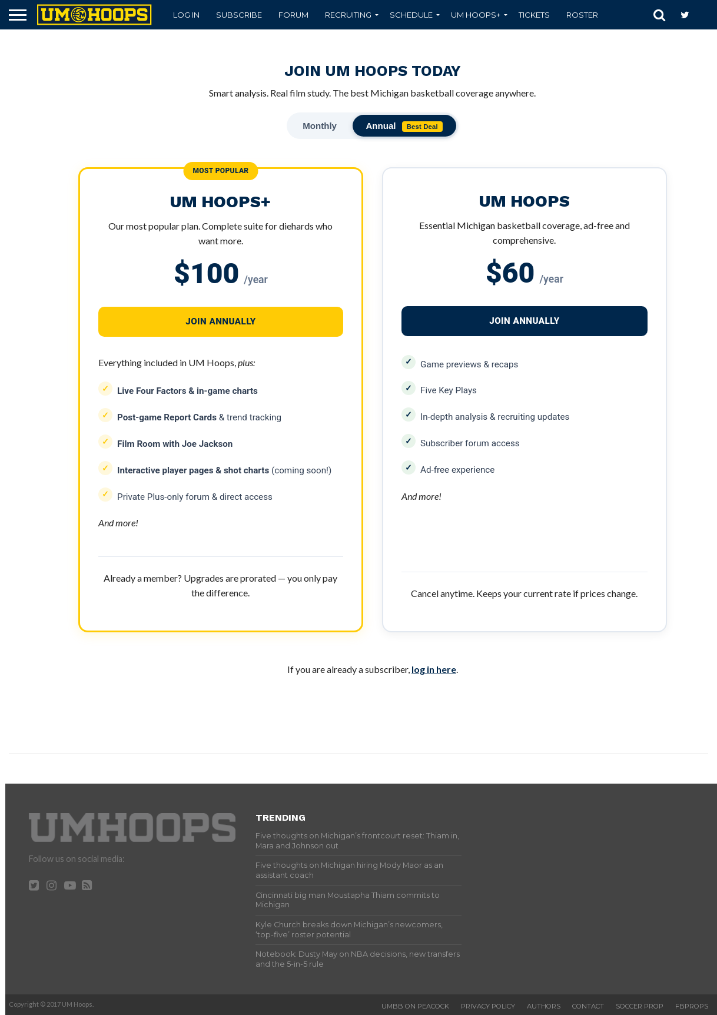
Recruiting (348, 14)
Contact (588, 1005)
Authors (543, 1005)
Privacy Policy (488, 1005)
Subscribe (239, 14)
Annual (405, 126)
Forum (293, 14)
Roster (582, 14)
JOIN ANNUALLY (524, 321)
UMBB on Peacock (415, 1005)
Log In (186, 14)
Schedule (411, 14)
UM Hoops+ (475, 14)
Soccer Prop (639, 1005)
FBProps (691, 1005)
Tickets (534, 14)
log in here (433, 668)
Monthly (319, 126)
